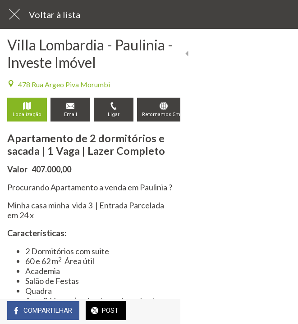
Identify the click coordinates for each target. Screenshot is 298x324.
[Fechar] (14, 14)
